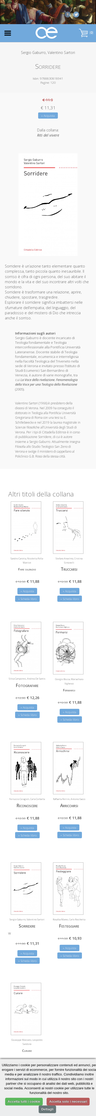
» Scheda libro (27, 599)
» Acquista (48, 116)
